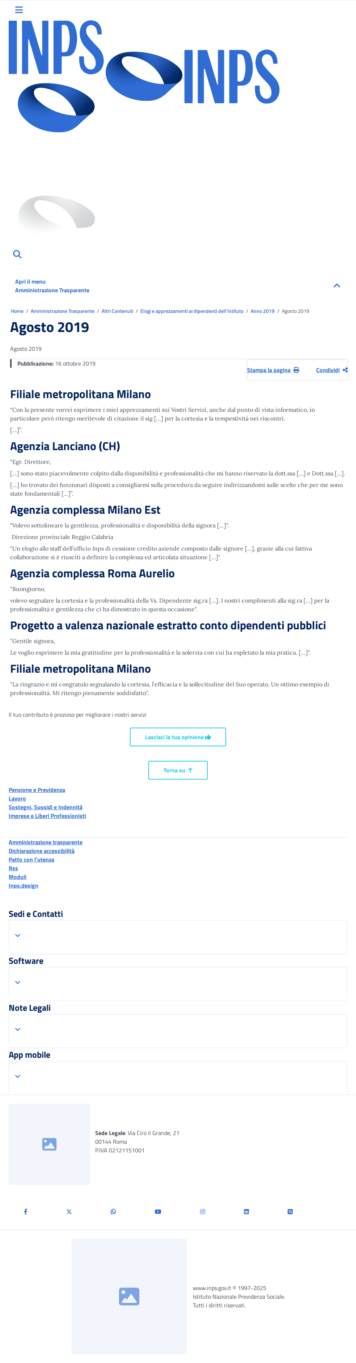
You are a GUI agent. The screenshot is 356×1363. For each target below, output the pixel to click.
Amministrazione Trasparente (63, 311)
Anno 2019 (263, 311)
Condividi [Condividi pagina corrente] (332, 370)
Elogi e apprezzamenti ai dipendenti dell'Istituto (192, 311)
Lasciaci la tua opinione (178, 737)
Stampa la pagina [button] (273, 370)
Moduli (17, 876)
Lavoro (17, 798)
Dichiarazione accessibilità (42, 850)
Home (18, 311)
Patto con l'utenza (31, 859)
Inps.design (23, 885)
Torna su (178, 770)
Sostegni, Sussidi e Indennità (45, 807)
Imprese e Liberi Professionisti (47, 815)
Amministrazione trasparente (45, 842)
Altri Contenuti (118, 311)
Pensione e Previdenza (37, 789)
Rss (13, 868)
